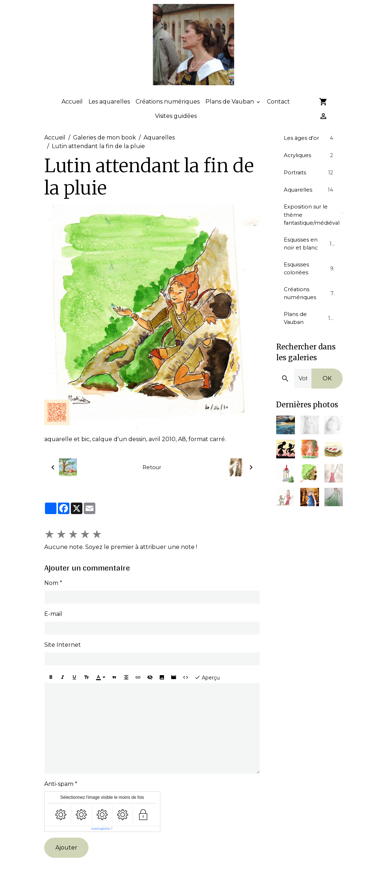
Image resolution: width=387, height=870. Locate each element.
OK (327, 400)
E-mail (53, 626)
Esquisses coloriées (309, 286)
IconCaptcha (100, 841)
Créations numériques (168, 114)
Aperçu (207, 689)
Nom (51, 595)
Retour (151, 479)
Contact (278, 114)
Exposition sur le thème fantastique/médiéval (313, 230)
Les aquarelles (109, 114)
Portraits (309, 186)
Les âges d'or (309, 150)
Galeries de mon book (104, 150)
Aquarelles (159, 150)
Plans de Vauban (230, 114)
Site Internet (62, 657)
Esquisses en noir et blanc (309, 260)
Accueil (72, 114)
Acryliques (309, 168)
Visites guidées (176, 128)
